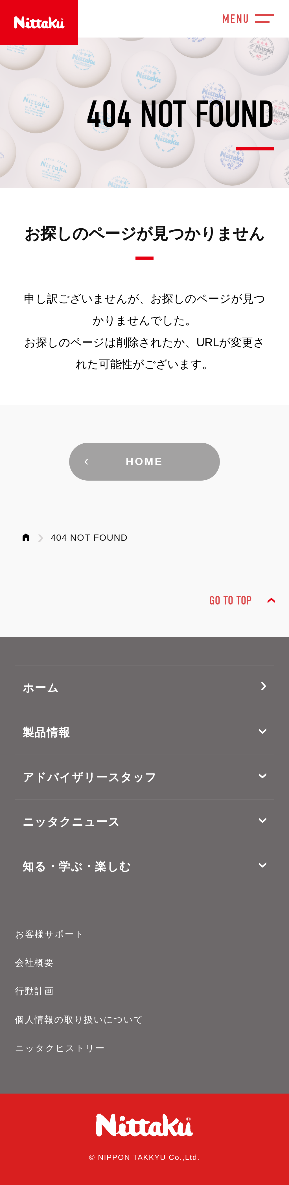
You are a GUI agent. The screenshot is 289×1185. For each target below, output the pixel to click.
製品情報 (47, 732)
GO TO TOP (230, 601)
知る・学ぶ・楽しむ (77, 866)
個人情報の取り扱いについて (79, 1020)
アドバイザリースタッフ (90, 777)
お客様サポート (49, 934)
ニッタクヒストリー (60, 1048)
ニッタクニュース (71, 822)
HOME (144, 461)
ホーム (41, 688)
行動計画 (34, 991)
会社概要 (34, 963)
